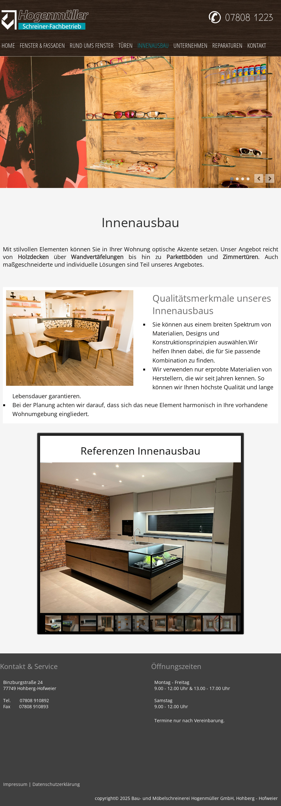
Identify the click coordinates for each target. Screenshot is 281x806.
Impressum (15, 784)
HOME (8, 45)
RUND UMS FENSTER (92, 45)
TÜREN (125, 45)
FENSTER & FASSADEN (42, 45)
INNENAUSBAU (153, 45)
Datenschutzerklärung (56, 784)
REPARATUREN (227, 45)
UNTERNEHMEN (190, 45)
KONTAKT (256, 45)
